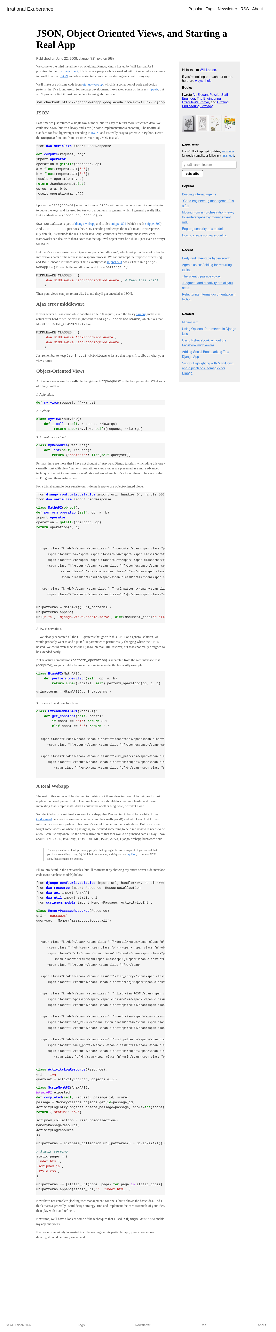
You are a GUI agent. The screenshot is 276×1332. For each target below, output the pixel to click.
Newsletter (227, 9)
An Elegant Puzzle (205, 94)
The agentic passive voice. (201, 276)
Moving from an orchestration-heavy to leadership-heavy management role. (208, 217)
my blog (131, 854)
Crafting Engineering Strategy (205, 104)
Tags (210, 9)
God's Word (44, 819)
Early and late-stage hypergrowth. (206, 258)
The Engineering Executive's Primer (201, 100)
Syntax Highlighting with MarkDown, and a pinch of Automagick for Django (208, 368)
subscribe (228, 151)
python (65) (105, 58)
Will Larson (208, 70)
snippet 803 (114, 262)
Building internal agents (199, 194)
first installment (67, 71)
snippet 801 (118, 224)
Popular (195, 9)
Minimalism (190, 322)
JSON (64, 76)
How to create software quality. (204, 235)
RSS (244, 9)
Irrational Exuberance (30, 9)
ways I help (203, 80)
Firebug (141, 314)
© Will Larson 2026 (19, 1325)
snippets (152, 89)
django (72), (88, 58)
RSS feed (228, 155)
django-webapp (85, 224)
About (257, 9)
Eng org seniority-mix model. (203, 229)
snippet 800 (152, 224)
